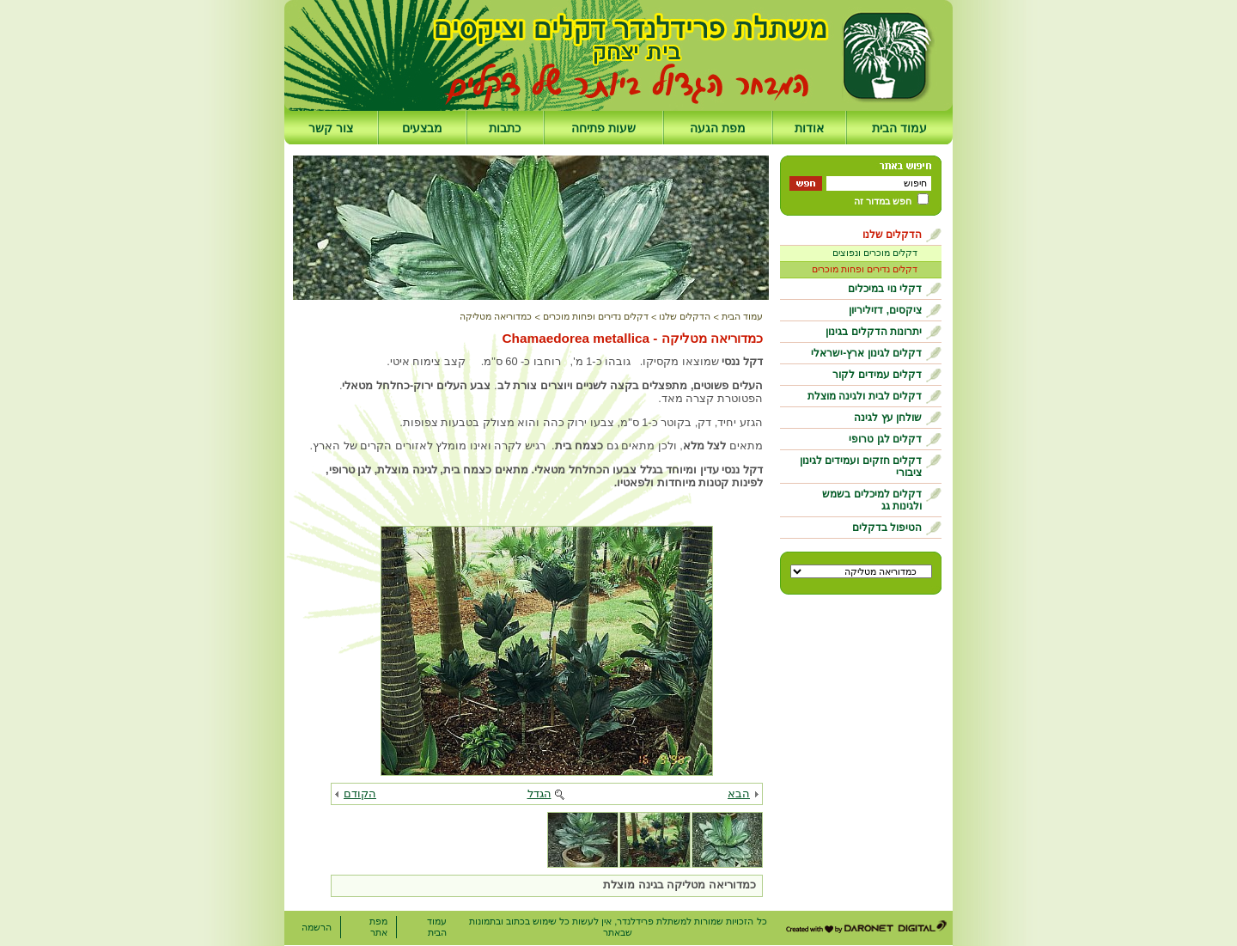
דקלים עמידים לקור (877, 375)
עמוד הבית (899, 128)
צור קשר (330, 128)
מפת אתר (378, 926)
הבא (739, 793)
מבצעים (422, 128)
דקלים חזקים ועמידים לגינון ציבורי (861, 467)
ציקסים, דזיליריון (885, 310)
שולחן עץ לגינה (888, 418)
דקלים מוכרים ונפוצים (874, 252)
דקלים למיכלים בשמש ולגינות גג (872, 500)
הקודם (360, 793)
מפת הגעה (718, 128)
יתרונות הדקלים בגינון (874, 332)
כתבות (505, 128)
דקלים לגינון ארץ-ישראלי (866, 353)
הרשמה (317, 927)
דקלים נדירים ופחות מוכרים (864, 269)
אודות (809, 128)
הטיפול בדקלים (887, 528)
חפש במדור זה (882, 201)
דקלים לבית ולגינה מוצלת (864, 396)
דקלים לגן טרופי (885, 439)
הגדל (539, 793)
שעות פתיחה (603, 128)
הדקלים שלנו (892, 235)
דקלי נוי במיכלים (885, 289)
